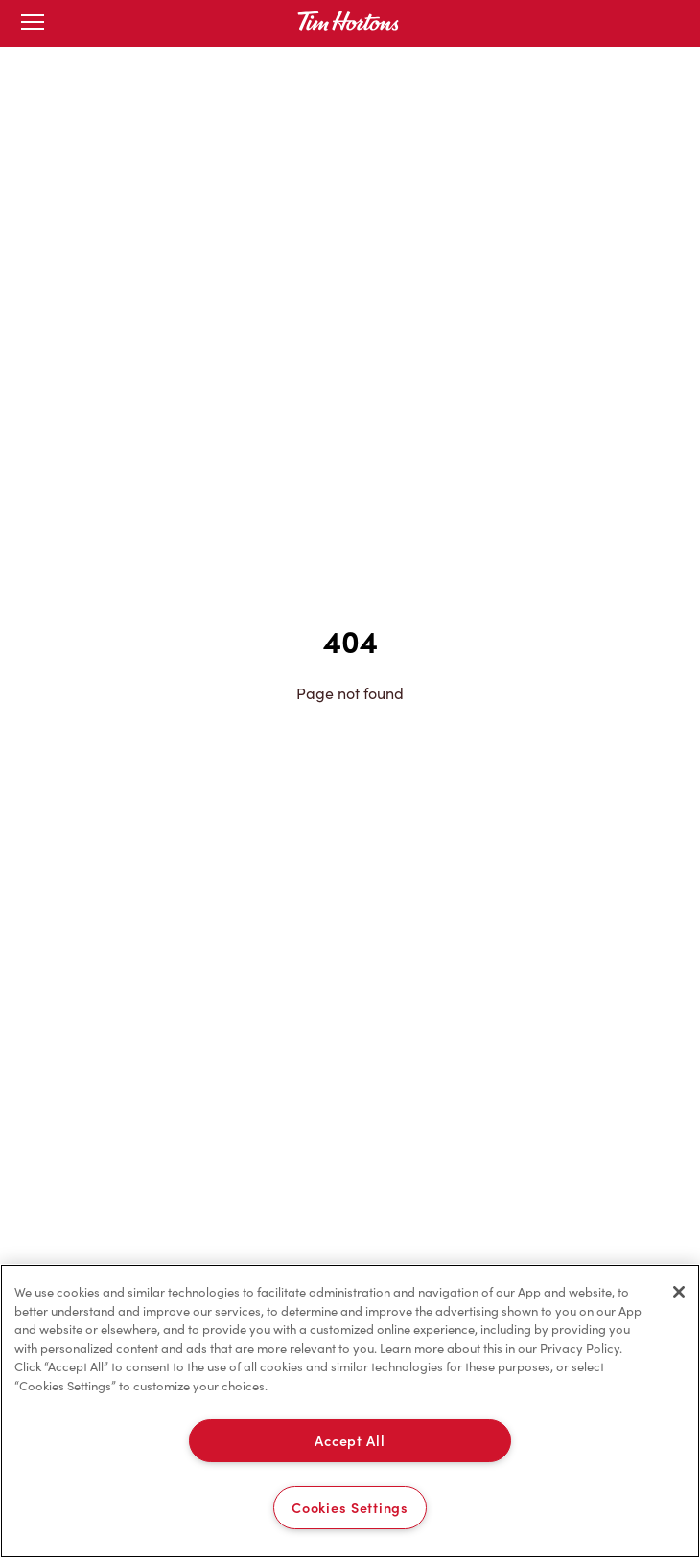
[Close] (679, 1292)
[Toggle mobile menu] (32, 23)
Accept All (350, 1440)
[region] (350, 1411)
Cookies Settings (350, 1507)
